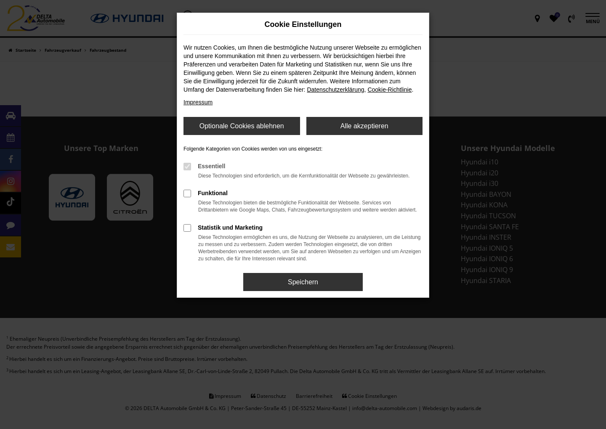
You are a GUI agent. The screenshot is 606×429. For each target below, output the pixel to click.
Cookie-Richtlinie (389, 89)
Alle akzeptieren (364, 126)
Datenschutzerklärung (335, 89)
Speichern (303, 282)
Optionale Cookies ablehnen (241, 126)
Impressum (198, 102)
